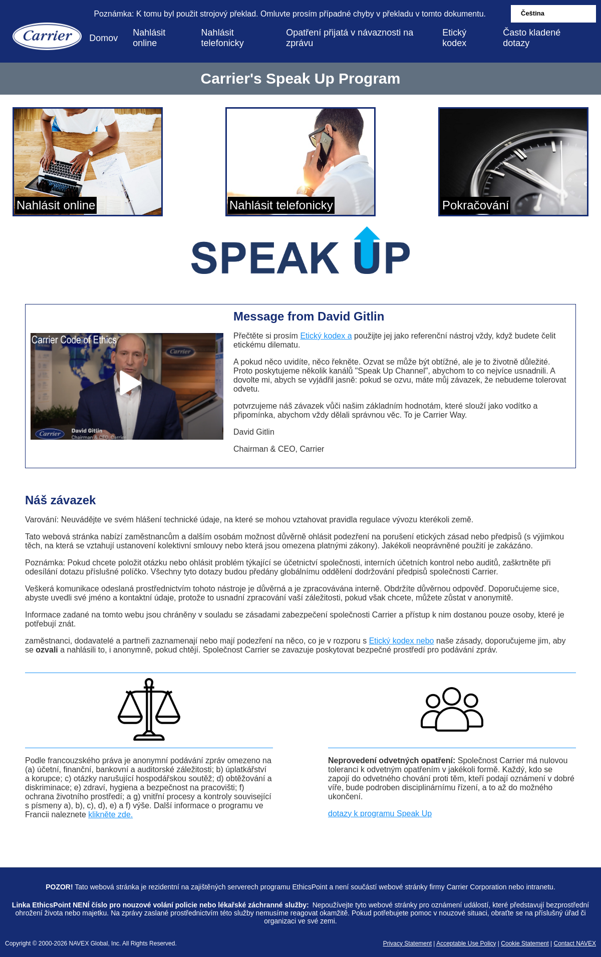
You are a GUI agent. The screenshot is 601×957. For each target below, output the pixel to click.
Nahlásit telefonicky (222, 38)
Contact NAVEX (575, 943)
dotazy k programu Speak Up (380, 813)
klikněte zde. (110, 814)
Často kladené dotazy (531, 38)
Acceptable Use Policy (466, 943)
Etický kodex (454, 38)
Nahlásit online (149, 38)
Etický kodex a (326, 336)
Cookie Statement (524, 943)
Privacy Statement (407, 943)
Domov (103, 38)
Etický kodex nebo (401, 640)
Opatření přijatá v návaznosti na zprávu (349, 38)
